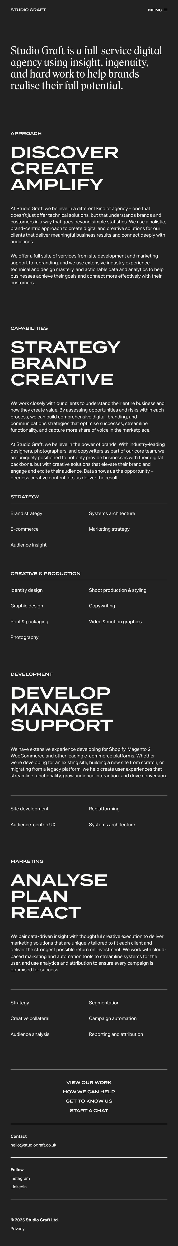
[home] (29, 10)
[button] (157, 10)
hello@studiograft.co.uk (33, 1146)
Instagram (20, 1179)
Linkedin (19, 1187)
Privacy (18, 1229)
